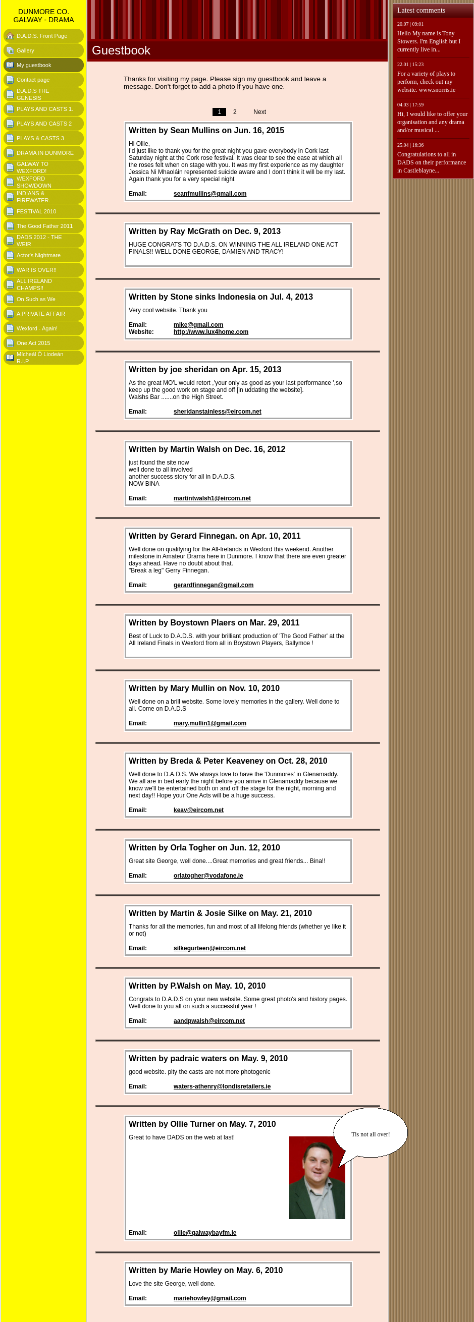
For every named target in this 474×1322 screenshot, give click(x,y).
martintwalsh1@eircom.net (212, 498)
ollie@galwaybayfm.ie (205, 1232)
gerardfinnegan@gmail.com (213, 585)
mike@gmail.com (198, 324)
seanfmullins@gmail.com (210, 193)
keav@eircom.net (199, 810)
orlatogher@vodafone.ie (208, 875)
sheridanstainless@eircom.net (217, 411)
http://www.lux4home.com (211, 331)
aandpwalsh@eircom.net (209, 1020)
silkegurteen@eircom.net (210, 948)
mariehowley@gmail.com (210, 1298)
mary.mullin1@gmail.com (210, 723)
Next (259, 112)
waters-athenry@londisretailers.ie (222, 1086)
